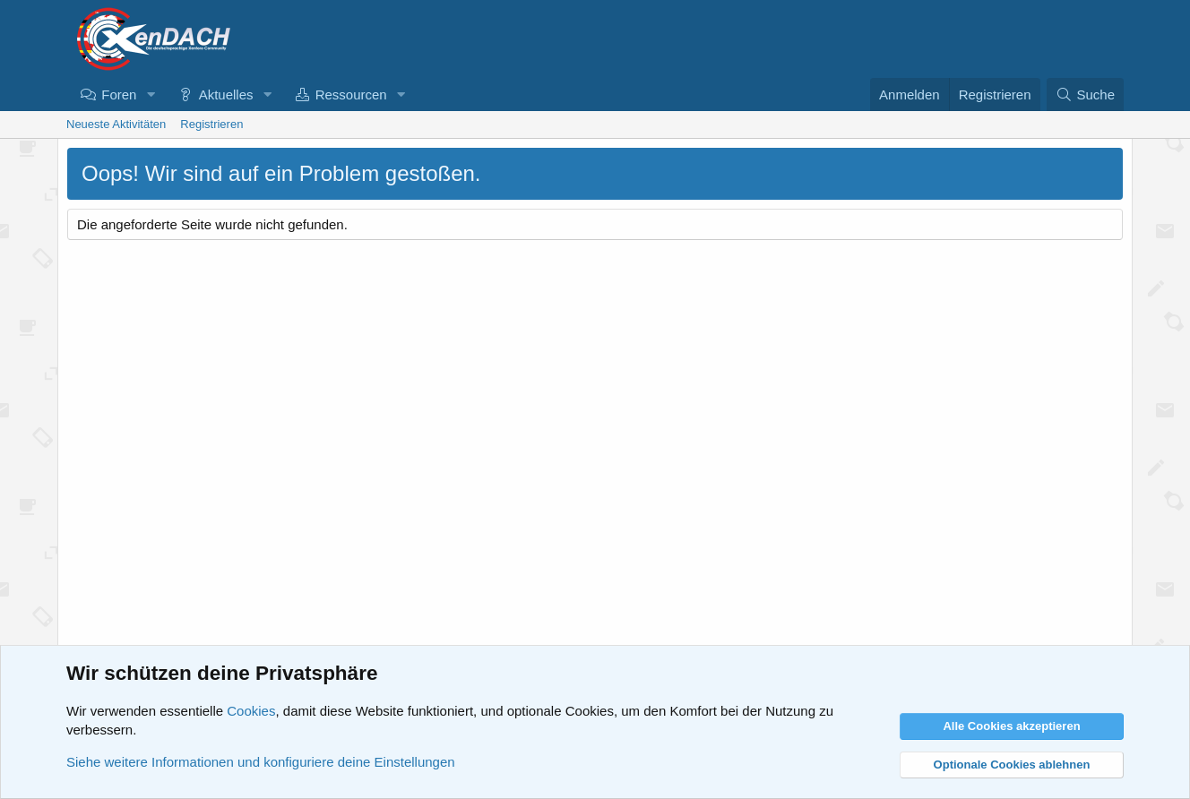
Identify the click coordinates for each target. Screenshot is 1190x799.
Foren (118, 94)
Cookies (251, 710)
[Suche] (1085, 94)
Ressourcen (351, 94)
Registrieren (211, 124)
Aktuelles (226, 94)
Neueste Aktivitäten (116, 124)
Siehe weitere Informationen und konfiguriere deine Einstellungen (260, 761)
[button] (150, 94)
